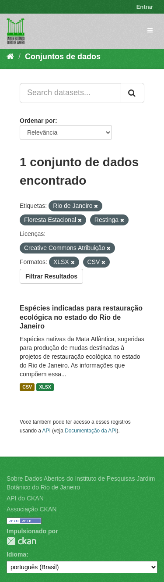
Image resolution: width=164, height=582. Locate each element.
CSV (27, 386)
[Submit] (132, 93)
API (46, 431)
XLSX (45, 386)
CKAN (21, 541)
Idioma (16, 554)
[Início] (10, 56)
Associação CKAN (31, 509)
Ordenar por (37, 120)
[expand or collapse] (150, 30)
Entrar (144, 7)
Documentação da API (90, 431)
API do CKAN (25, 498)
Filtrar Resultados (51, 276)
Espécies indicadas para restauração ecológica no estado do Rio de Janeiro (81, 317)
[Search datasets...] (70, 93)
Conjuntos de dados (63, 56)
